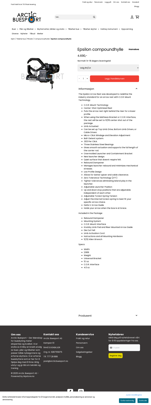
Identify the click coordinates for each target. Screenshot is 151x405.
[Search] (94, 17)
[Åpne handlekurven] (137, 17)
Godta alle (143, 401)
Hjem (13, 39)
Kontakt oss (125, 2)
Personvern (98, 2)
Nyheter (24, 33)
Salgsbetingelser (84, 352)
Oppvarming (127, 29)
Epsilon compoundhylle (61, 39)
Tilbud (32, 33)
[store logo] (27, 17)
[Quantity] (83, 79)
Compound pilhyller (42, 39)
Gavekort (135, 2)
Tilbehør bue (21, 39)
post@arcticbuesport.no (55, 361)
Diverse (15, 33)
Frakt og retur (87, 2)
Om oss (116, 2)
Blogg (136, 6)
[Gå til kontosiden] (132, 17)
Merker (40, 33)
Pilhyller (30, 39)
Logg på (108, 2)
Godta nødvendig (127, 401)
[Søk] (75, 17)
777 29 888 (52, 356)
